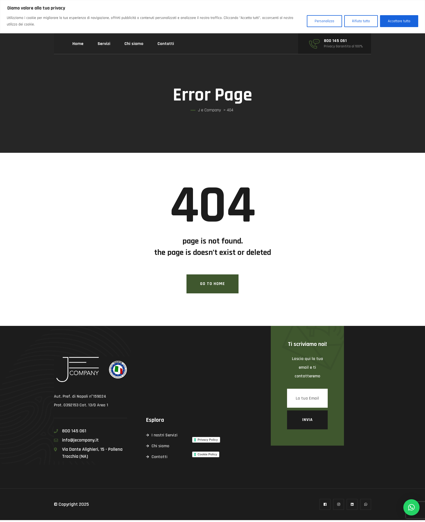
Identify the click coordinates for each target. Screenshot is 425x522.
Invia (307, 421)
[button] (411, 507)
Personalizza (324, 21)
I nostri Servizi (165, 437)
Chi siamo (133, 44)
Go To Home (212, 285)
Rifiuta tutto (361, 21)
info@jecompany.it (80, 442)
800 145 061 (335, 41)
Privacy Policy (208, 441)
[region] (212, 16)
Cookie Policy (207, 456)
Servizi (104, 44)
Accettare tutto (399, 21)
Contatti (165, 44)
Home (77, 44)
